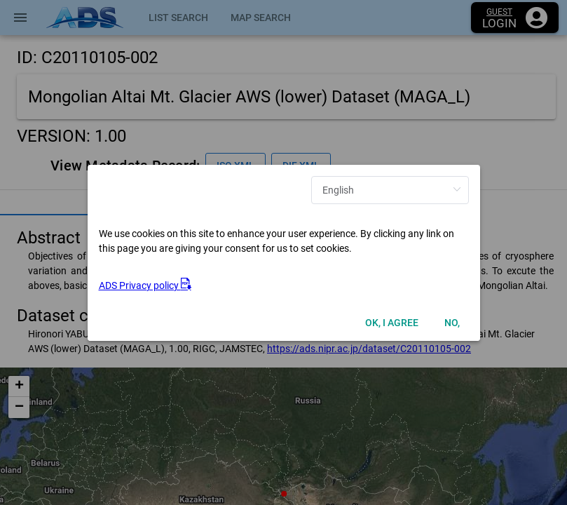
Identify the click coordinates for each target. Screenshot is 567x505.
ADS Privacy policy (145, 285)
